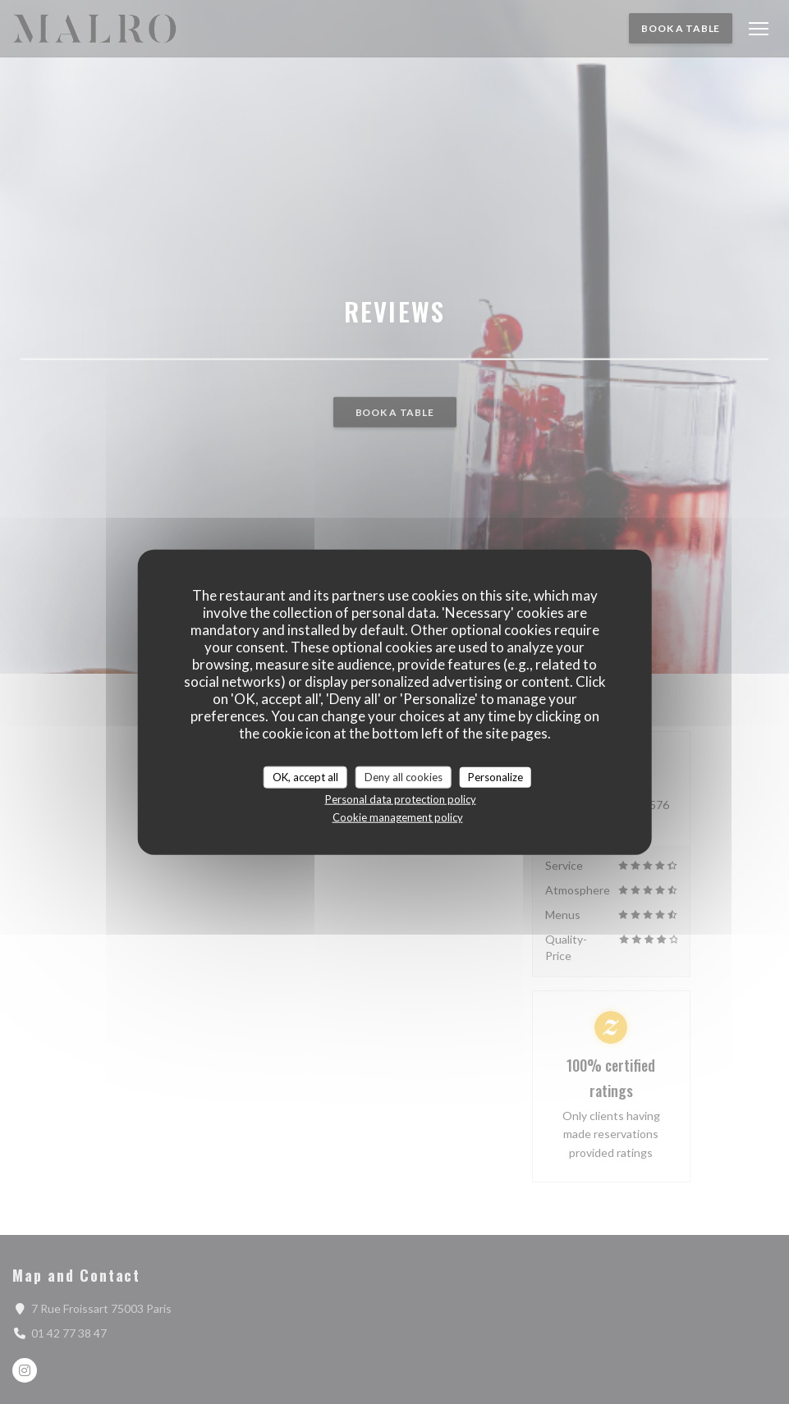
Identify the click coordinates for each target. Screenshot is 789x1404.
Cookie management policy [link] (398, 817)
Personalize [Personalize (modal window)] (495, 776)
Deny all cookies (404, 776)
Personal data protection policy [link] (400, 799)
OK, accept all (305, 776)
